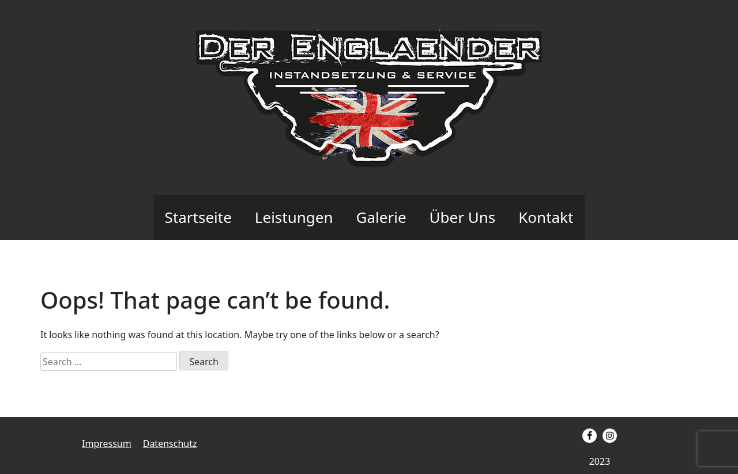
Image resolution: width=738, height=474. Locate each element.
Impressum (106, 443)
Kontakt (545, 217)
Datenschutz (170, 443)
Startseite (198, 217)
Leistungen (294, 217)
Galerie (381, 217)
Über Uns (463, 217)
